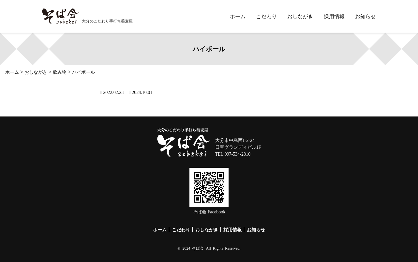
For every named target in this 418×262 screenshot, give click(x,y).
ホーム (238, 16)
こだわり (266, 16)
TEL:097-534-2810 (232, 154)
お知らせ (365, 16)
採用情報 (334, 16)
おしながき (300, 16)
